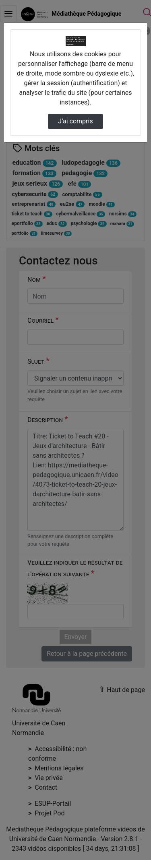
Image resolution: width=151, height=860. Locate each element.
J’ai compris (75, 121)
